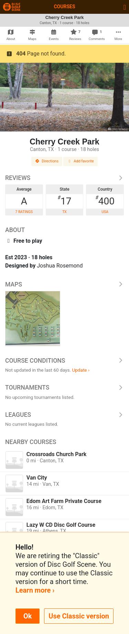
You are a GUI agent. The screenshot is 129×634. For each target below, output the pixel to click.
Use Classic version (79, 616)
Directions (46, 161)
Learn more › (34, 590)
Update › (80, 370)
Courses (64, 6)
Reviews (64, 177)
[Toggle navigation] (124, 7)
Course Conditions (64, 360)
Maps (64, 284)
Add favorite (80, 161)
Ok (27, 616)
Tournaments (64, 387)
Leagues (64, 414)
